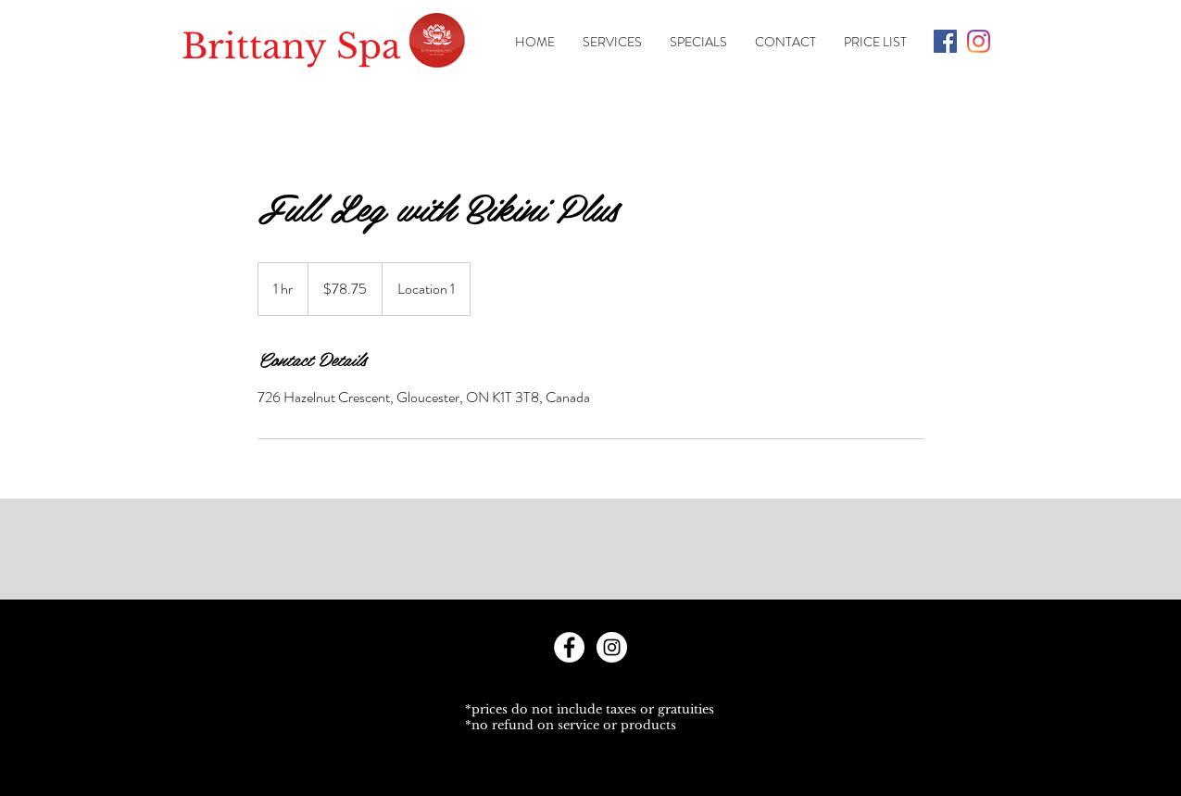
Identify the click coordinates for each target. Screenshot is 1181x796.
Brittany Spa (291, 46)
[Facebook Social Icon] (945, 41)
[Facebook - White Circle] (569, 647)
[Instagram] (978, 41)
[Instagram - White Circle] (612, 647)
